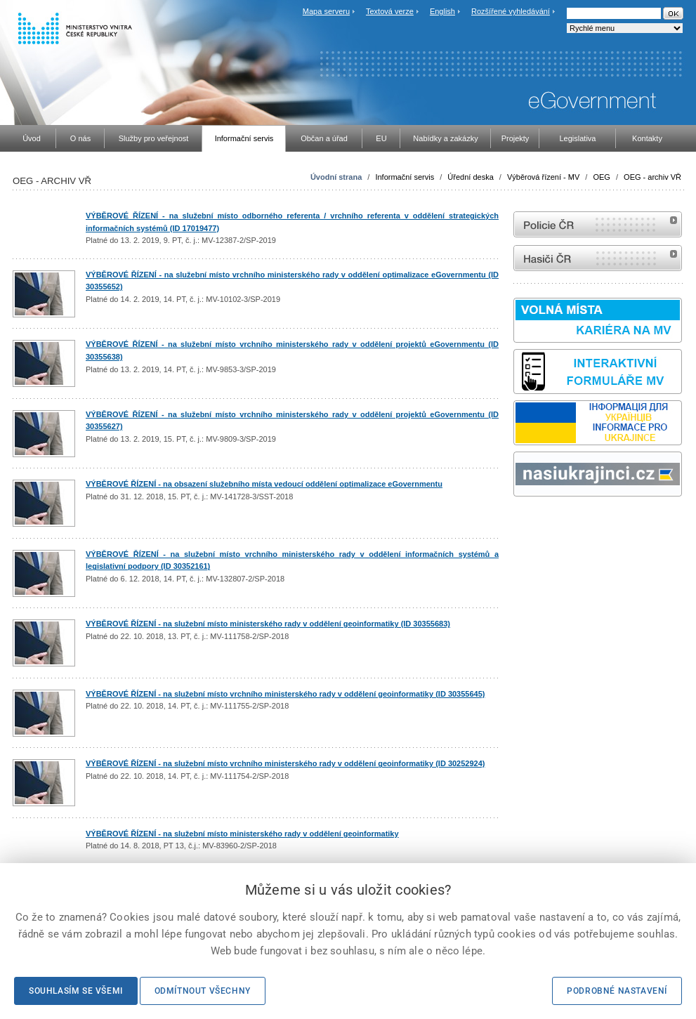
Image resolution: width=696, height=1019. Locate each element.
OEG (601, 177)
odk (520, 522)
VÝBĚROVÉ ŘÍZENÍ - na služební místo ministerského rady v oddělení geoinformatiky (242, 833)
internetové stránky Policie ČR (597, 224)
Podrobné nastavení (617, 991)
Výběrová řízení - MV (543, 177)
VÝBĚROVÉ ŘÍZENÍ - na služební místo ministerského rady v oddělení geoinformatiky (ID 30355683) (268, 623)
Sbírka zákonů (515, 522)
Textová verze (390, 11)
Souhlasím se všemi (76, 991)
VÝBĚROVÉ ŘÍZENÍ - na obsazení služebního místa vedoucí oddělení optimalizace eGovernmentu (264, 484)
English (442, 11)
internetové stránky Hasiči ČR (597, 258)
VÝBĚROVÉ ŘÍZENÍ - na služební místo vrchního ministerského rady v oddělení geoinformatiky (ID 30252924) (285, 763)
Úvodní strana (336, 177)
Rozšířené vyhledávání (510, 11)
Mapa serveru (326, 11)
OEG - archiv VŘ (652, 177)
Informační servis (404, 177)
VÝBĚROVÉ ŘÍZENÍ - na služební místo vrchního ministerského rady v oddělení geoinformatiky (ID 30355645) (285, 694)
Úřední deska (470, 177)
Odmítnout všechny (203, 991)
